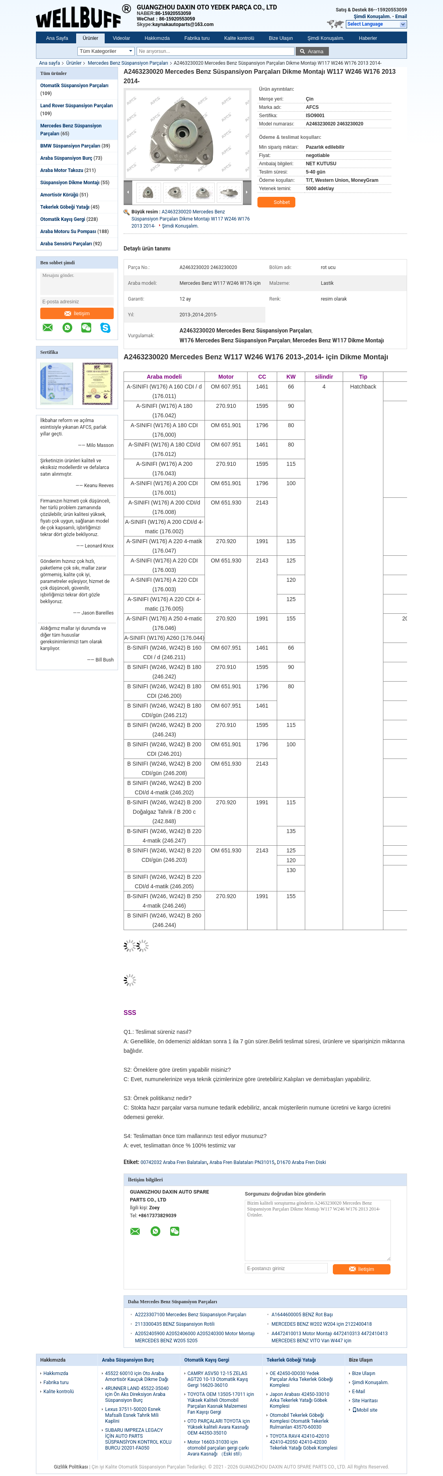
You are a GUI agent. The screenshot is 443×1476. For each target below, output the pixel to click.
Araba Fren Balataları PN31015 (242, 1162)
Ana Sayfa (57, 38)
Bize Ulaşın (281, 38)
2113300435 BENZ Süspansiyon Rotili (174, 1324)
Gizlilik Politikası (71, 1467)
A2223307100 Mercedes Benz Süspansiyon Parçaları (190, 1314)
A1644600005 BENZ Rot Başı (302, 1314)
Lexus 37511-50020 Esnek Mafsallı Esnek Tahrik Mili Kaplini (132, 1415)
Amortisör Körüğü (59, 195)
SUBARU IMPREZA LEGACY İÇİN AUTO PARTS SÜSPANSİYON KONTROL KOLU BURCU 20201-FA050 (138, 1439)
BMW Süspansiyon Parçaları (70, 146)
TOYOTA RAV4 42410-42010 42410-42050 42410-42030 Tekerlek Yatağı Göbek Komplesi (303, 1442)
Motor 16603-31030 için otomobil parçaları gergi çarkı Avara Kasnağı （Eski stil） (218, 1448)
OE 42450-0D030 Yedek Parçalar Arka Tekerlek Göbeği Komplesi (301, 1379)
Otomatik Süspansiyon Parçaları (74, 85)
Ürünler (90, 38)
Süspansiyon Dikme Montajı (69, 182)
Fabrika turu (197, 38)
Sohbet (277, 202)
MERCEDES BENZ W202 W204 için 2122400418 (322, 1324)
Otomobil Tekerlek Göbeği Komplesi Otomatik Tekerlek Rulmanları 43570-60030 (299, 1421)
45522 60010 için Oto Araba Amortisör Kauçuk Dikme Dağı (136, 1376)
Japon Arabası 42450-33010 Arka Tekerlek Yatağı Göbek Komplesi (299, 1400)
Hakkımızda (157, 38)
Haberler (368, 38)
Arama (315, 51)
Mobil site (364, 1410)
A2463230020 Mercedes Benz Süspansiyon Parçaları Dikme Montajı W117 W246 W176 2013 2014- (190, 219)
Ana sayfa (49, 63)
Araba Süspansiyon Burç (66, 158)
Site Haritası (365, 1400)
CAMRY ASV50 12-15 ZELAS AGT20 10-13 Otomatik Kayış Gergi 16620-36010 (218, 1379)
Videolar (121, 38)
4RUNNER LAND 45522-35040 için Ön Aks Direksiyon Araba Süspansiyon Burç (137, 1394)
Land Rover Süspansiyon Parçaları (76, 105)
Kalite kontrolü (239, 38)
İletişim (77, 313)
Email (401, 16)
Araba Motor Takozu (61, 170)
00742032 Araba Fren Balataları (174, 1162)
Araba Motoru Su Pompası (68, 231)
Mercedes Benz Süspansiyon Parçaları (128, 63)
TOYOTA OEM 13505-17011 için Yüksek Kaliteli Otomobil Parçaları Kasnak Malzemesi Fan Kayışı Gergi (221, 1403)
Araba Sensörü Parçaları (66, 244)
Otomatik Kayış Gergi (62, 219)
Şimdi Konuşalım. (372, 16)
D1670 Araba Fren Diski (301, 1162)
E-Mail (358, 1391)
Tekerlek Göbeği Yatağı (65, 207)
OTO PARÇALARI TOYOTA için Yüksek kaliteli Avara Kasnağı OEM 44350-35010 (219, 1427)
